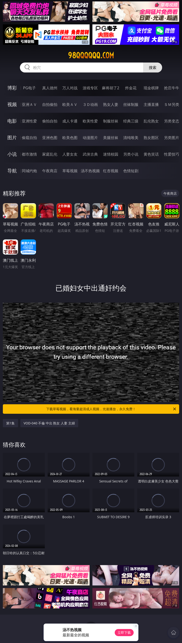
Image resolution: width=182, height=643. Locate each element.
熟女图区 (151, 137)
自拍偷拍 (49, 104)
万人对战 (69, 87)
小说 (12, 154)
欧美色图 (69, 137)
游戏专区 (90, 87)
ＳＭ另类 (171, 104)
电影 (12, 121)
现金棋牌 (151, 87)
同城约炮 (29, 170)
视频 (12, 104)
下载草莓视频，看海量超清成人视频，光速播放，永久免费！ (111, 409)
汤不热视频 (90, 170)
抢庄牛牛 (171, 87)
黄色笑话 (151, 154)
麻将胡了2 (110, 87)
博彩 (12, 88)
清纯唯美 (130, 137)
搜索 (152, 67)
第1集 (10, 423)
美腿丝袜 (110, 137)
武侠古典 (90, 154)
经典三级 (130, 121)
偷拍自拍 (49, 121)
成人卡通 (69, 121)
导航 (12, 170)
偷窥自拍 (29, 137)
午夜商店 (49, 170)
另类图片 (171, 137)
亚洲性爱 (29, 121)
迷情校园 (110, 154)
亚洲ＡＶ (29, 104)
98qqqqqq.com (91, 55)
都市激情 (29, 154)
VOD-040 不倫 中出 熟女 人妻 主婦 (49, 423)
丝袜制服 (130, 104)
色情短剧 (130, 170)
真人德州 (49, 87)
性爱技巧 (171, 154)
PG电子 (29, 87)
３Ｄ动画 (90, 104)
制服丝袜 (110, 121)
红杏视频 (110, 170)
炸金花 (130, 87)
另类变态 (171, 121)
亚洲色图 (49, 137)
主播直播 (151, 104)
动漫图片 (90, 137)
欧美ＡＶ (69, 104)
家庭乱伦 (49, 154)
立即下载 (124, 632)
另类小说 (130, 154)
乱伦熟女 (151, 121)
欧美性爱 (90, 121)
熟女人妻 (110, 104)
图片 (12, 137)
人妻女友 (69, 154)
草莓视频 (69, 170)
